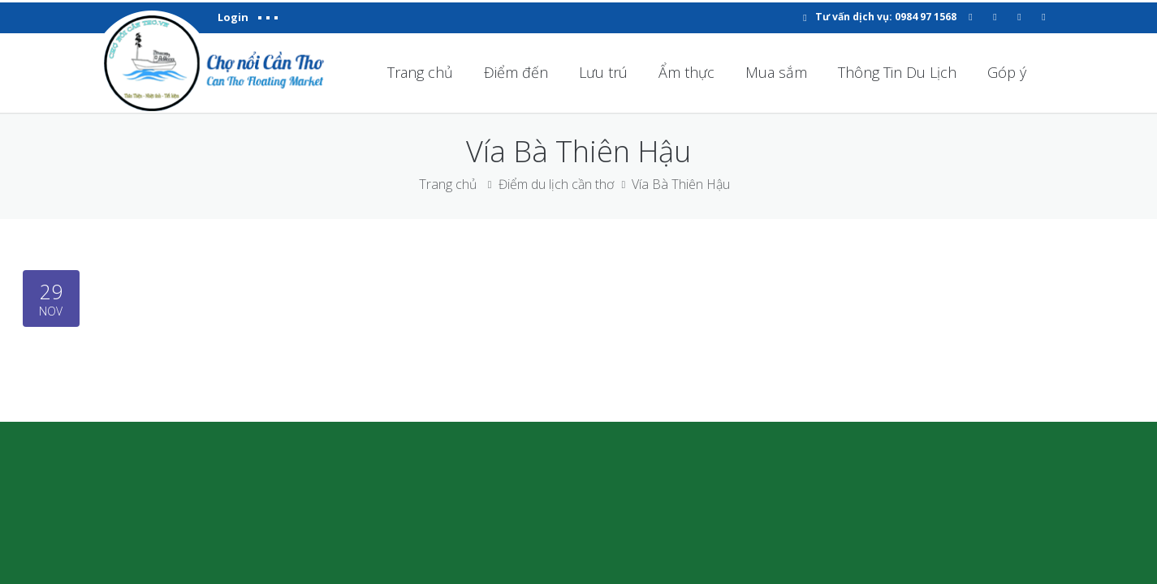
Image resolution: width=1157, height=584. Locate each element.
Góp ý (1006, 72)
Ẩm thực (686, 72)
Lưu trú (603, 72)
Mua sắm (776, 72)
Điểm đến (516, 72)
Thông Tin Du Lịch (897, 72)
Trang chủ (420, 72)
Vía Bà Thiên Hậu (681, 184)
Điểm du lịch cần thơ (556, 184)
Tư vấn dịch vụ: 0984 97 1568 (885, 17)
